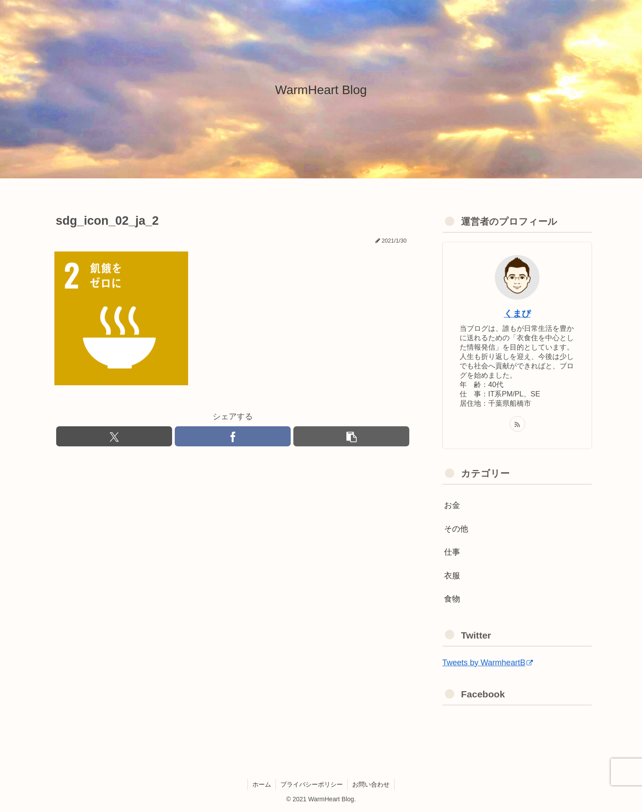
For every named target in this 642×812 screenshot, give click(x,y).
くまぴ (517, 313)
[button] (351, 436)
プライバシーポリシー (311, 784)
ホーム (261, 784)
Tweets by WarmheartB (487, 662)
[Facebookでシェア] (233, 436)
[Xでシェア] (114, 436)
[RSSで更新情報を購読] (517, 424)
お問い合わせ (371, 784)
